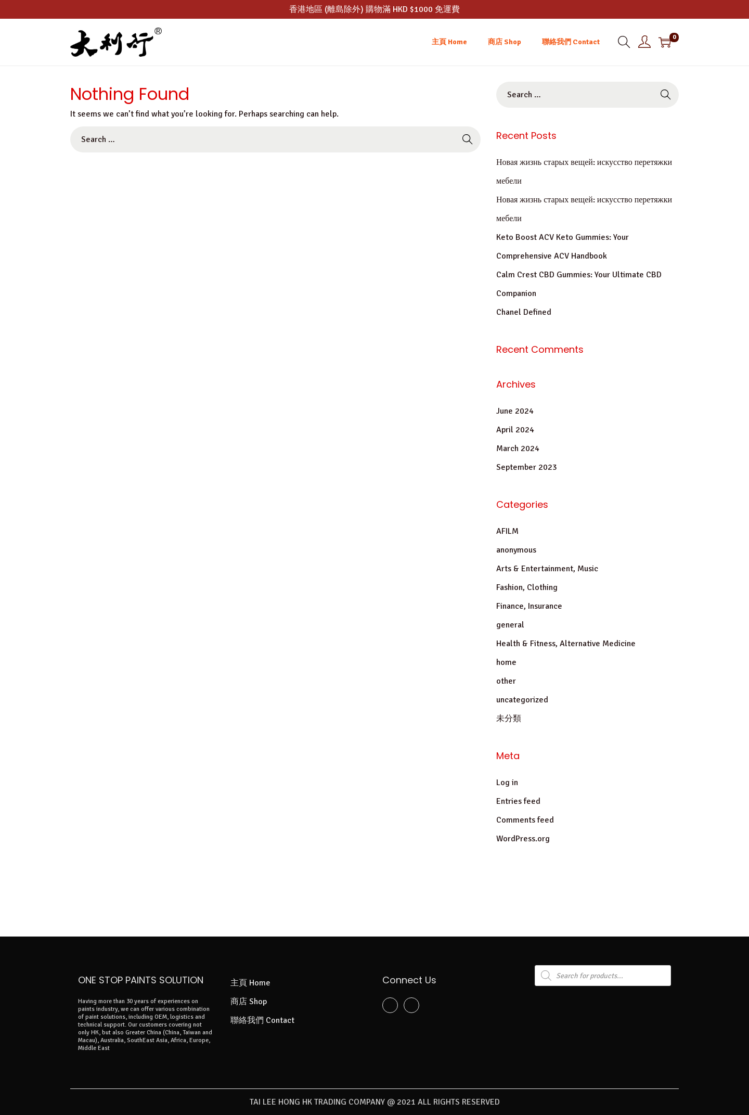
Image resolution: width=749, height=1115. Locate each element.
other (506, 681)
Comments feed (525, 820)
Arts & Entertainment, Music (547, 568)
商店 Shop (248, 1001)
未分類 (508, 718)
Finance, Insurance (529, 606)
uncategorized (522, 700)
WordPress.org (523, 839)
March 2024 (517, 448)
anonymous (516, 550)
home (506, 662)
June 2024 (515, 411)
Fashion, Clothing (527, 587)
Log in (507, 782)
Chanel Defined (523, 312)
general (510, 625)
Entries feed (518, 801)
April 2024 (515, 430)
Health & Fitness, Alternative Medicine (566, 643)
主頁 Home (250, 983)
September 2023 (526, 467)
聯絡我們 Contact (262, 1020)
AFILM (507, 531)
